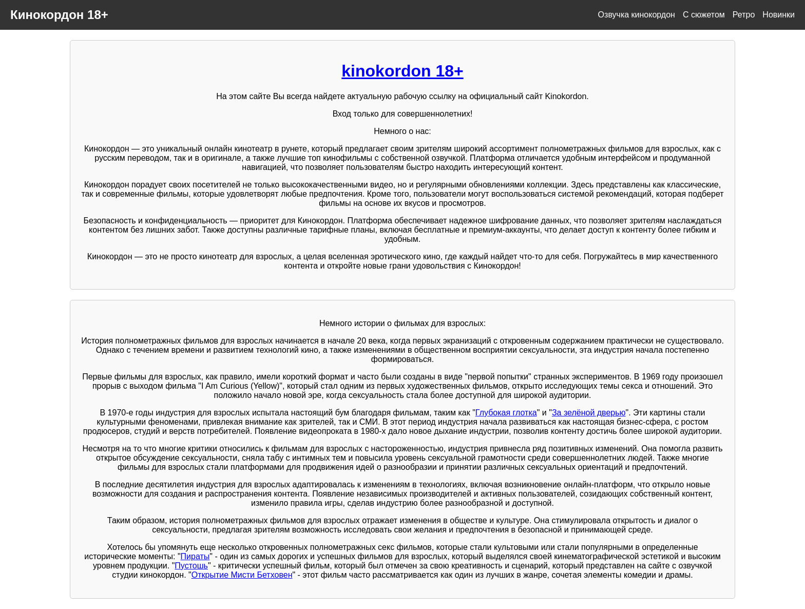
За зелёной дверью (589, 412)
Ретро (744, 14)
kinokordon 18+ (402, 71)
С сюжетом (704, 14)
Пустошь (191, 565)
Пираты (195, 556)
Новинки (778, 14)
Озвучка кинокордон (636, 14)
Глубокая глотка (506, 412)
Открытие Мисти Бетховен (242, 574)
